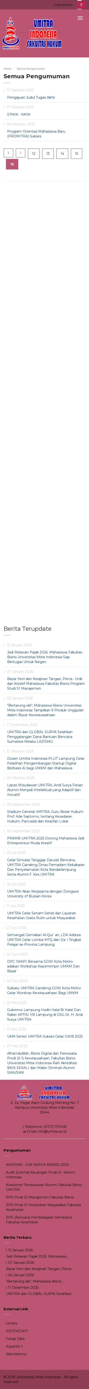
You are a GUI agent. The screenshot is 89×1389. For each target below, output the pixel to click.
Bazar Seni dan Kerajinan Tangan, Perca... (39, 1269)
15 (76, 154)
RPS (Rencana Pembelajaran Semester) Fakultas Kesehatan (39, 1219)
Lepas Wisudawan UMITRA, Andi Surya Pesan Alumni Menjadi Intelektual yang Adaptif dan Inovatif (45, 790)
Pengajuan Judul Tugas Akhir (31, 97)
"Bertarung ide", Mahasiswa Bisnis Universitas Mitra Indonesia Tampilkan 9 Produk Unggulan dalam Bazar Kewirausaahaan (45, 710)
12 (33, 154)
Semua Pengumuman (31, 68)
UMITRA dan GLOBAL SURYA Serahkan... (40, 1294)
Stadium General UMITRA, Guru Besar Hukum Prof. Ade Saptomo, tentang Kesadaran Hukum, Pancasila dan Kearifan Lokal (45, 816)
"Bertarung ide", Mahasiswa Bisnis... (34, 1281)
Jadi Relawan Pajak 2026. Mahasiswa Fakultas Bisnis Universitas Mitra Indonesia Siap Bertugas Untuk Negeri (44, 657)
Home (7, 68)
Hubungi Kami (63, 4)
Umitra (11, 1323)
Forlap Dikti (15, 1339)
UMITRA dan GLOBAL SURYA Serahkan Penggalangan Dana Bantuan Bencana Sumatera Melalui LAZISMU (40, 737)
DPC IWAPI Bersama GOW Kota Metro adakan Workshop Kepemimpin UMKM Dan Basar (43, 966)
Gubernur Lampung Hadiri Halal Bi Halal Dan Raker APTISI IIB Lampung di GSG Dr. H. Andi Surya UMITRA (45, 1015)
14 (62, 154)
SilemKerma (16, 1354)
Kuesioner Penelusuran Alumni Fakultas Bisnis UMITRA (44, 1187)
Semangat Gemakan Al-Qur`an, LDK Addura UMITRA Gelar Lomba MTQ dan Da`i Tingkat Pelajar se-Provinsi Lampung (44, 940)
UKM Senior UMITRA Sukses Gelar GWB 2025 (45, 1036)
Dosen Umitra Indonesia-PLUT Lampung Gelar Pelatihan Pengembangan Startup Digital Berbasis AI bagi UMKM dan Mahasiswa (45, 763)
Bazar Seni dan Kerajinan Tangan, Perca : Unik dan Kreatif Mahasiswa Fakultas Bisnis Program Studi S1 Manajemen (46, 684)
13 (48, 154)
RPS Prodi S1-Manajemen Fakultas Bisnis (40, 1197)
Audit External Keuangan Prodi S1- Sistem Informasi (40, 1174)
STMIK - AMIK (18, 114)
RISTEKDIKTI (17, 1331)
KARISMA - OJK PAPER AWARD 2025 (37, 1165)
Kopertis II (14, 1346)
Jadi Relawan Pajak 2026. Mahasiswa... (37, 1256)
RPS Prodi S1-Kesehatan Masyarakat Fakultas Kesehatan (43, 1207)
